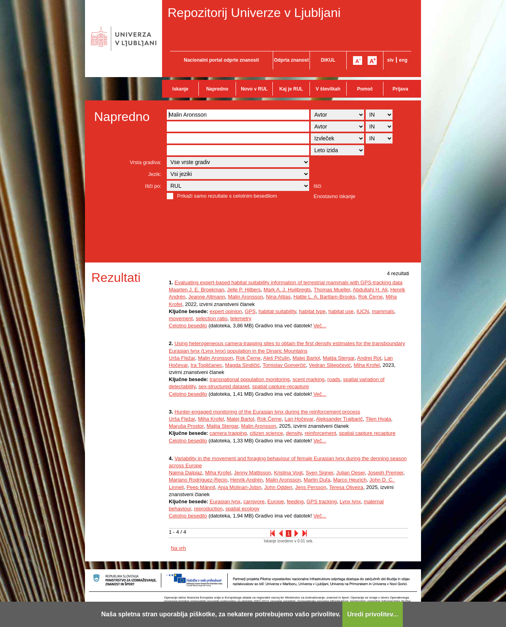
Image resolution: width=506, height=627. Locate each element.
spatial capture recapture (367, 433)
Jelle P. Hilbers (244, 290)
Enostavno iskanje (334, 196)
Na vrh (178, 548)
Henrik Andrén (246, 480)
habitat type (312, 311)
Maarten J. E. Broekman (196, 290)
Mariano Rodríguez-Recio (198, 480)
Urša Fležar (182, 358)
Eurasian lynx (225, 501)
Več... (320, 326)
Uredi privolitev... (372, 614)
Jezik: (154, 174)
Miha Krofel (367, 365)
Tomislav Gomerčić (284, 365)
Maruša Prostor (186, 426)
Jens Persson (311, 487)
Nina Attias (278, 297)
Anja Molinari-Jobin (240, 487)
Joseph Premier (385, 473)
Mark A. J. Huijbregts (287, 290)
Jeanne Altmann (206, 297)
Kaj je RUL (291, 89)
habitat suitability (277, 311)
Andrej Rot (369, 358)
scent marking (309, 379)
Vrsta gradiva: (145, 162)
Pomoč (365, 89)
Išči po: (153, 186)
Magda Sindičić (242, 365)
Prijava (400, 89)
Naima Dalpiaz (185, 473)
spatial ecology (242, 509)
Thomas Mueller (332, 290)
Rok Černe (370, 297)
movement (181, 318)
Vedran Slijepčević (330, 365)
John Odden (278, 487)
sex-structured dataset (223, 386)
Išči (317, 186)
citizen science (266, 433)
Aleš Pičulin (276, 358)
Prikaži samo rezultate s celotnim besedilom (227, 196)
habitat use (341, 311)
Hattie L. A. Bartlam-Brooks (324, 297)
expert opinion (226, 311)
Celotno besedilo (188, 326)
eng (403, 60)
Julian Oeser (350, 473)
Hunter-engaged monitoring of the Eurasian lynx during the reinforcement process (267, 412)
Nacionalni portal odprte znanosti (221, 60)
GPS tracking (321, 501)
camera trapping (228, 433)
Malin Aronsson (245, 297)
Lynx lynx (350, 501)
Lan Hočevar (299, 419)
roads (333, 379)
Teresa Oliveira (346, 487)
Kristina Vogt (288, 473)
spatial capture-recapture (280, 386)
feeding (295, 501)
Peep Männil (201, 487)
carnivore (254, 501)
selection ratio (211, 318)
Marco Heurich (350, 480)
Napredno (217, 89)
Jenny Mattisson (252, 473)
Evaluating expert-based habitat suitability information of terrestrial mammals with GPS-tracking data (288, 282)
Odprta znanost (291, 60)
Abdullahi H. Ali (370, 290)
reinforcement (320, 433)
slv (390, 60)
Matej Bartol (306, 358)
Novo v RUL (254, 89)
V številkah (327, 89)
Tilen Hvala (378, 419)
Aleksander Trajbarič (339, 419)
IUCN (363, 311)
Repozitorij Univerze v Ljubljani (254, 13)
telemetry (240, 318)
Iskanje (180, 89)
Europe (275, 501)
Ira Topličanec (206, 365)
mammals (383, 311)
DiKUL (328, 60)
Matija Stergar (339, 358)
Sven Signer (319, 473)
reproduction (208, 509)
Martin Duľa (317, 480)
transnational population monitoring (249, 379)
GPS (250, 311)
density (294, 433)
